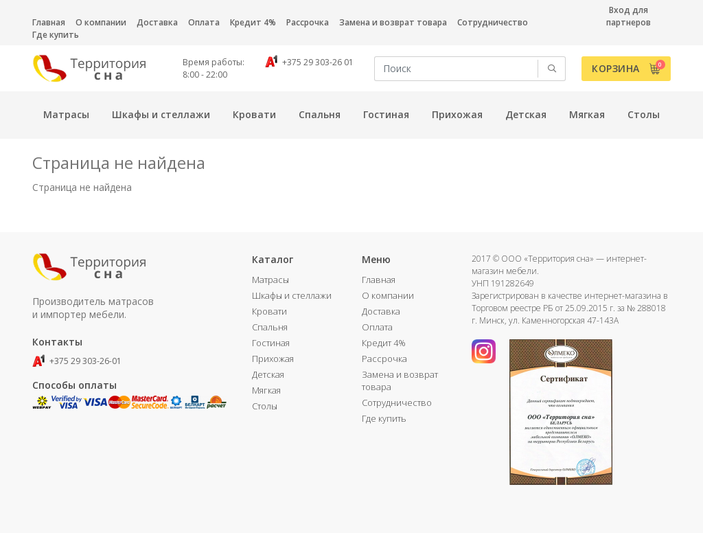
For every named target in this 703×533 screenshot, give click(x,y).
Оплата (204, 22)
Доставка (157, 22)
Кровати (269, 311)
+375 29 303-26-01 (77, 361)
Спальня (270, 327)
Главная (48, 22)
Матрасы (270, 279)
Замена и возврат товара (393, 22)
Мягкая (266, 390)
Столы (264, 406)
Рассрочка (307, 22)
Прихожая (273, 358)
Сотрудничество (492, 22)
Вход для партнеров (628, 16)
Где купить (55, 35)
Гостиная (271, 343)
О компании (101, 22)
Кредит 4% (253, 22)
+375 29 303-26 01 (309, 62)
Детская (268, 374)
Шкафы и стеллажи (292, 295)
